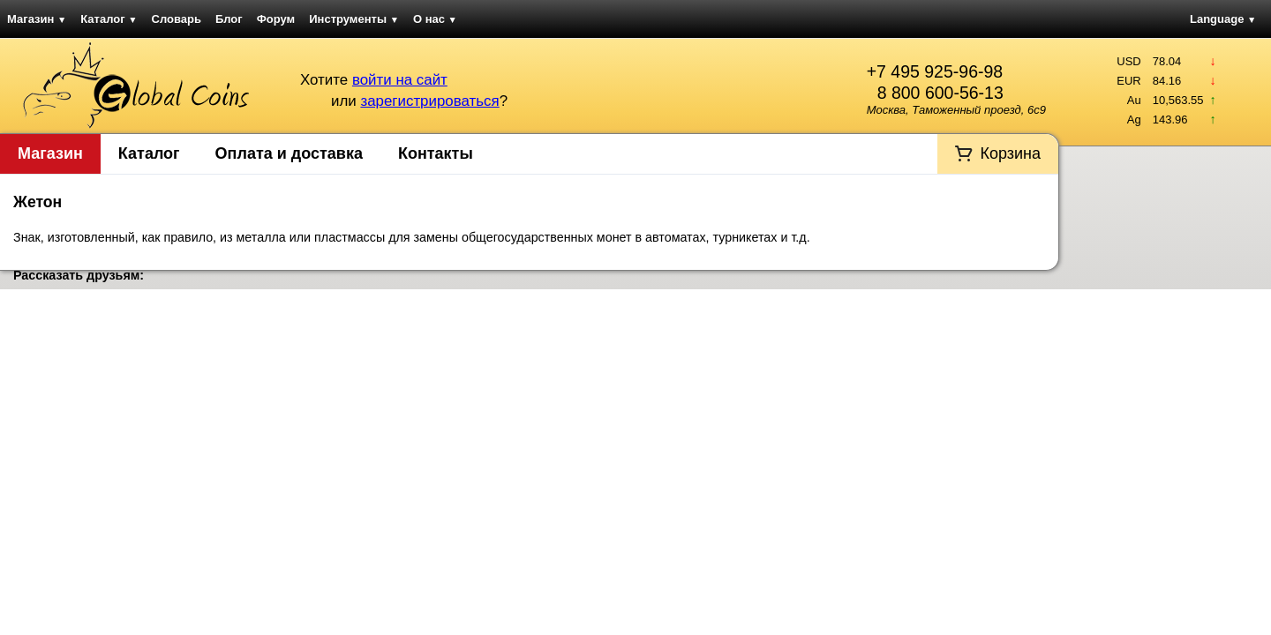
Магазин (36, 19)
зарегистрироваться (429, 101)
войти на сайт (399, 79)
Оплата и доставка (289, 153)
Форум (276, 19)
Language (1223, 19)
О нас (435, 19)
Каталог (108, 19)
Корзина (1010, 153)
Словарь (176, 19)
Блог (229, 19)
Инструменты (354, 19)
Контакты (435, 153)
